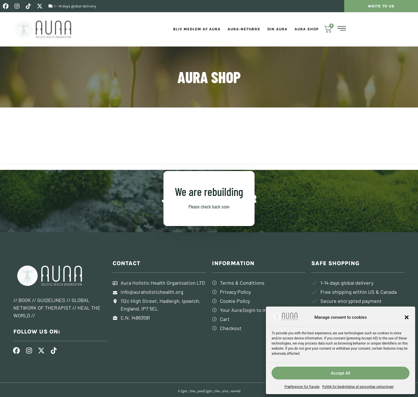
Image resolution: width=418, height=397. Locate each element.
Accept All (340, 373)
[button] (406, 317)
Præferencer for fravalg (301, 387)
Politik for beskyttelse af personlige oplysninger (358, 387)
